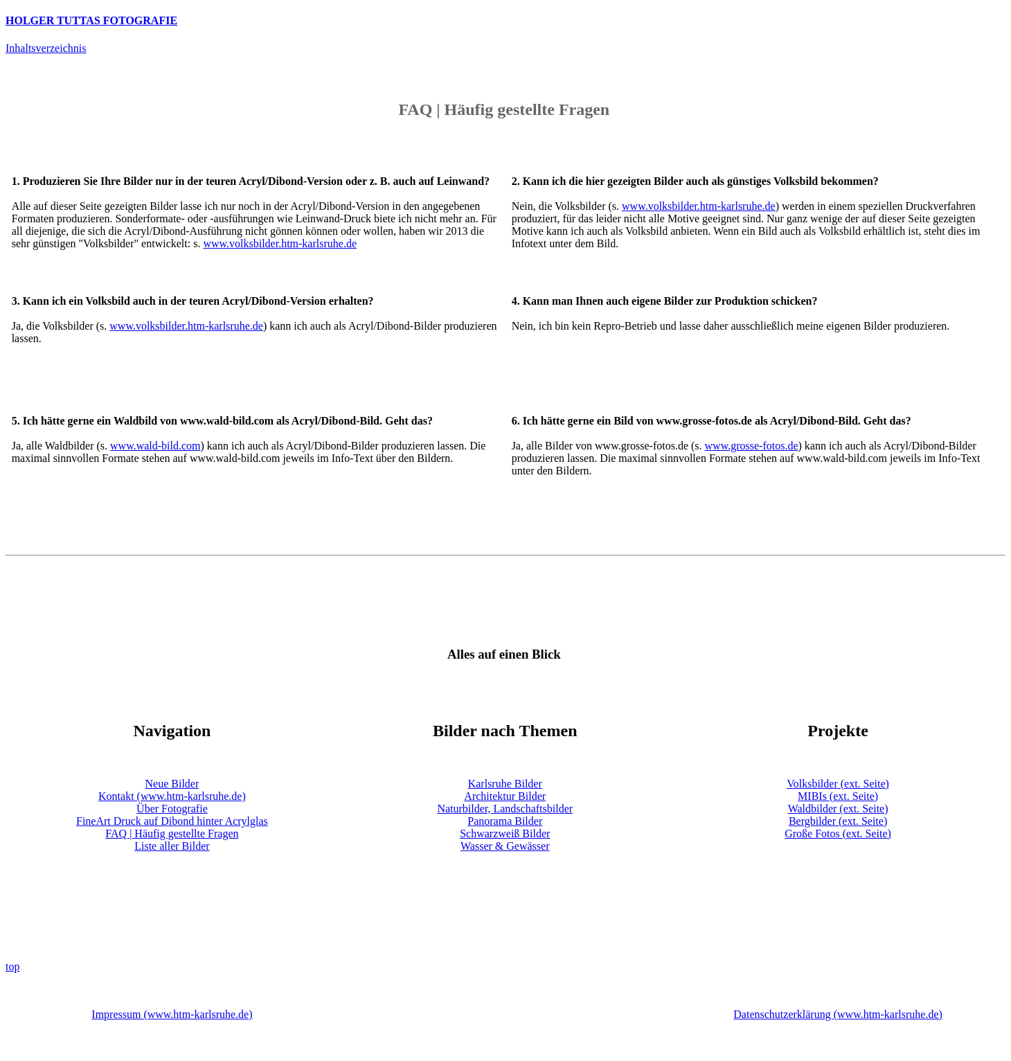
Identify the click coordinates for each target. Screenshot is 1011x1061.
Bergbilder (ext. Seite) (838, 821)
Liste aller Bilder (171, 846)
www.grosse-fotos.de (751, 446)
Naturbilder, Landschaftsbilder (505, 808)
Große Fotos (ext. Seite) (838, 833)
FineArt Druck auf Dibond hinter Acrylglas (172, 821)
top (12, 966)
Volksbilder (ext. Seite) (838, 784)
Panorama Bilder (504, 821)
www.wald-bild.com (155, 446)
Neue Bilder (172, 784)
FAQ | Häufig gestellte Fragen (171, 833)
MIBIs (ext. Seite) (838, 796)
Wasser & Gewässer (504, 846)
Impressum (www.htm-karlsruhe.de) (171, 1014)
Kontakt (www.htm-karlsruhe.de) (172, 796)
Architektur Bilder (505, 796)
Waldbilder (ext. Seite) (838, 808)
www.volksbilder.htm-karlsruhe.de (280, 243)
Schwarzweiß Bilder (505, 833)
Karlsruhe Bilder (505, 784)
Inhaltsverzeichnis (46, 48)
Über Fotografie (172, 808)
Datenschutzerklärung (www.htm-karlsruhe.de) (837, 1014)
